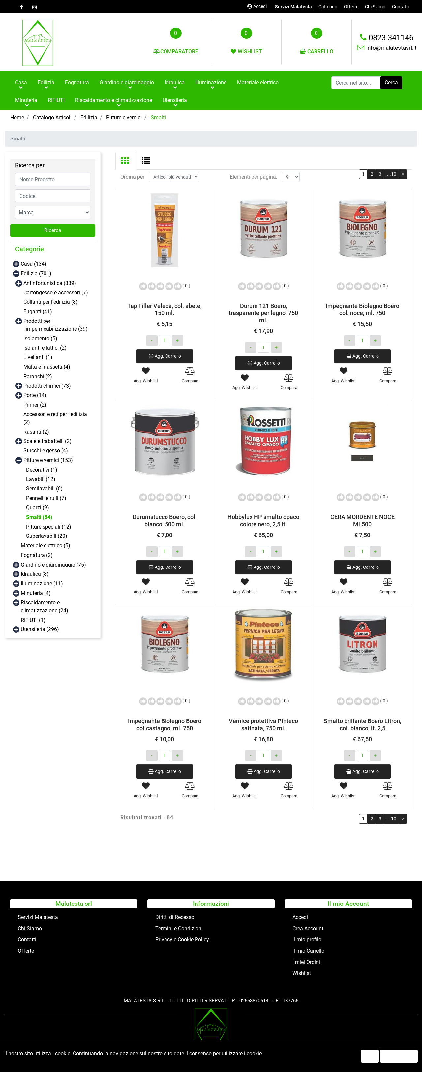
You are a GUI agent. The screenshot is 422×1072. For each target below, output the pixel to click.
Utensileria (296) (40, 629)
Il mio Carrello (308, 951)
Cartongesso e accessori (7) (55, 293)
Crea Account (307, 928)
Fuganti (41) (37, 311)
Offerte (351, 6)
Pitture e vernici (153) (48, 460)
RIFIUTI (56, 100)
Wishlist (301, 973)
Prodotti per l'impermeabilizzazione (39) (55, 325)
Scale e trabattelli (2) (47, 441)
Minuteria (26, 100)
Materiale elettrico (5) (45, 545)
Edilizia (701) (36, 273)
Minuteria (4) (36, 593)
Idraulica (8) (35, 574)
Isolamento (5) (40, 338)
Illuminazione (210, 82)
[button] (391, 82)
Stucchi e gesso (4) (45, 450)
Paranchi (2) (37, 376)
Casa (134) (33, 264)
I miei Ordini (306, 962)
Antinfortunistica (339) (49, 283)
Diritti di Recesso (174, 917)
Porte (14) (34, 395)
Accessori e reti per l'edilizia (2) (55, 418)
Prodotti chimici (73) (47, 386)
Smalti (158, 117)
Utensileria (175, 100)
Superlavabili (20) (46, 536)
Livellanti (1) (37, 357)
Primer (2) (34, 405)
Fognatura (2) (37, 555)
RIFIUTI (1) (33, 620)
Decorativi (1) (41, 470)
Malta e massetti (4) (46, 367)
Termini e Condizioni (179, 928)
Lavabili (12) (40, 479)
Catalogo (327, 6)
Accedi (257, 6)
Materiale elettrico (258, 82)
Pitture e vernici (124, 117)
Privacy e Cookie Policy (182, 939)
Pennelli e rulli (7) (46, 498)
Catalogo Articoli (52, 117)
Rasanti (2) (36, 432)
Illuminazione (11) (42, 583)
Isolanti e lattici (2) (45, 348)
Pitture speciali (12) (48, 527)
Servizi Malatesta (293, 6)
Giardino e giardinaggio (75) (53, 565)
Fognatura (77, 82)
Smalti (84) (39, 517)
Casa (21, 82)
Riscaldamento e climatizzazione (113, 100)
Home (17, 117)
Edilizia (46, 82)
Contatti (400, 6)
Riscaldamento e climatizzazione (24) (44, 606)
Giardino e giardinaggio (127, 82)
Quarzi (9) (37, 508)
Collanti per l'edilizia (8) (50, 302)
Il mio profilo (306, 939)
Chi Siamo (375, 6)
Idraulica (175, 82)
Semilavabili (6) (44, 488)
